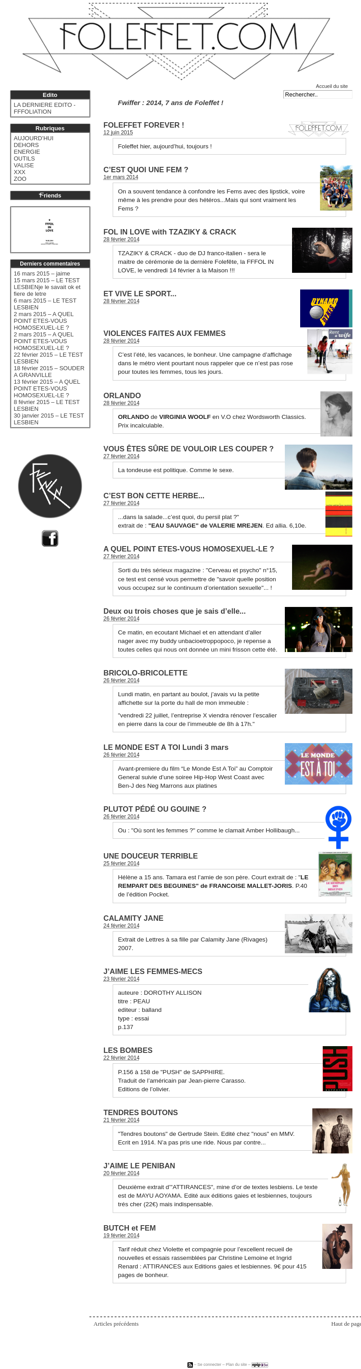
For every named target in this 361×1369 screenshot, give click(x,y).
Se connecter (209, 1364)
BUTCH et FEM (130, 1228)
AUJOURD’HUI (34, 138)
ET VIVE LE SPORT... (140, 293)
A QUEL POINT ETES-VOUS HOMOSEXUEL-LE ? (189, 549)
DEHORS (26, 145)
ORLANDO (122, 395)
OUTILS (24, 158)
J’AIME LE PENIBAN (139, 1166)
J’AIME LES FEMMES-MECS (153, 971)
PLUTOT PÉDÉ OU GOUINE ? (155, 809)
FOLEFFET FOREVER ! (144, 125)
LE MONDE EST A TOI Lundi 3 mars (166, 747)
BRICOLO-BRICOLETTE (146, 673)
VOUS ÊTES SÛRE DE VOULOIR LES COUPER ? (189, 449)
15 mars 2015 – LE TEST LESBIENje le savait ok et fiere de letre (47, 287)
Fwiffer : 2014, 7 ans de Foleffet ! (171, 102)
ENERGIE (27, 151)
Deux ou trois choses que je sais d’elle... (175, 611)
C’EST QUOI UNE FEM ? (146, 169)
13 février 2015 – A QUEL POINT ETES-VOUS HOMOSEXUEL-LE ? (47, 388)
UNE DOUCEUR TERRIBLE (151, 856)
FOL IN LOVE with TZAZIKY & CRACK (170, 232)
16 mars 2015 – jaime (42, 273)
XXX (20, 172)
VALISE (24, 165)
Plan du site (236, 1364)
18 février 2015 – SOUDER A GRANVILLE (49, 371)
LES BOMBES (128, 1050)
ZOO (20, 178)
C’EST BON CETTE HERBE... (154, 496)
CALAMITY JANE (134, 918)
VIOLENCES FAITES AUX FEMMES (165, 333)
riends (50, 195)
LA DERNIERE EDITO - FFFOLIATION (45, 108)
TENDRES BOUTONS (141, 1112)
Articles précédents (116, 1323)
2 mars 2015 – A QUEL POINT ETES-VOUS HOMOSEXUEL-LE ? (43, 321)
